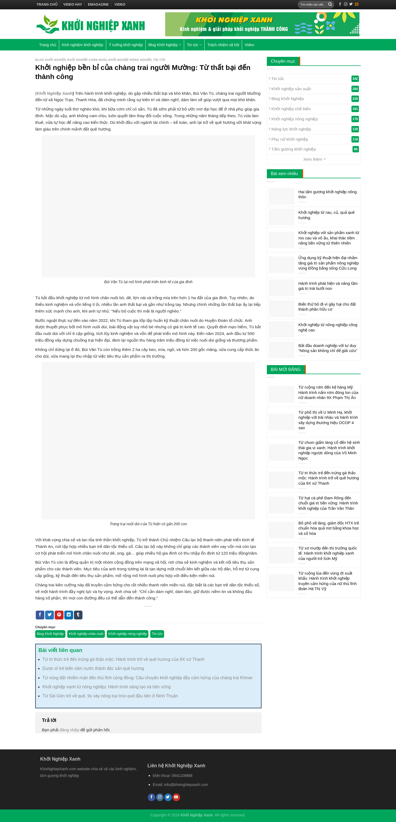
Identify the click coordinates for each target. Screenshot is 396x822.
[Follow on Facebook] (340, 4)
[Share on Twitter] (49, 615)
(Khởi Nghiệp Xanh (54, 93)
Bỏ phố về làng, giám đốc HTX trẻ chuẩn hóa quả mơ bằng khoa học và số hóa (328, 528)
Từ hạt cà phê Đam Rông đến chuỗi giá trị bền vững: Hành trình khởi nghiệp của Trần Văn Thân (328, 503)
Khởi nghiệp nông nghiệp (129, 59)
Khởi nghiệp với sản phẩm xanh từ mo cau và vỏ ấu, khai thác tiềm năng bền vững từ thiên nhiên (328, 237)
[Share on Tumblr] (78, 615)
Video (119, 4)
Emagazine (98, 4)
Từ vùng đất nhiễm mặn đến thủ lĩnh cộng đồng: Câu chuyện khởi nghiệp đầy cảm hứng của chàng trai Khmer (147, 677)
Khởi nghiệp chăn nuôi (86, 59)
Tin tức (194, 44)
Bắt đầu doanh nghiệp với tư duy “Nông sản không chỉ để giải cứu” (327, 348)
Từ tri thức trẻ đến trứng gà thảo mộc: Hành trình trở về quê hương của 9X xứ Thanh (123, 659)
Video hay (72, 4)
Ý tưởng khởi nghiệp (126, 45)
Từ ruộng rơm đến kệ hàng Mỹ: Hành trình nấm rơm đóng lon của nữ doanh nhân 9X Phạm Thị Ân (328, 392)
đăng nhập (69, 730)
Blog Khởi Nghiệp (164, 44)
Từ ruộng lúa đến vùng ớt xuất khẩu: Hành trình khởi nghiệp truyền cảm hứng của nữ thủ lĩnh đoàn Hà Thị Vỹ (327, 581)
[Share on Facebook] (40, 615)
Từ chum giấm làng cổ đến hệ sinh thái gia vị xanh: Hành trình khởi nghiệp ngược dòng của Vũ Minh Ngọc (329, 450)
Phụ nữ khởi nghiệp (314, 139)
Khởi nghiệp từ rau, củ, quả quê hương (326, 215)
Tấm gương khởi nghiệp (314, 149)
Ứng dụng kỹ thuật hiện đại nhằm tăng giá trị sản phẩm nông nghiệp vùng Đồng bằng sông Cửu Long (328, 262)
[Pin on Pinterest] (59, 615)
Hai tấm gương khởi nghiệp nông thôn (327, 194)
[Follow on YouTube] (176, 797)
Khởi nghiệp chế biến (314, 109)
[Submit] (330, 5)
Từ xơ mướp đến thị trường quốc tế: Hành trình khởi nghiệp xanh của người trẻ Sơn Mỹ (327, 553)
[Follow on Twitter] (351, 4)
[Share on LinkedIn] (68, 615)
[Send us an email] (356, 4)
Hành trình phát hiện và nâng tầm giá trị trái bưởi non (328, 286)
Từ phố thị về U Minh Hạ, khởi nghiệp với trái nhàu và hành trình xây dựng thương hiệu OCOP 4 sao (328, 420)
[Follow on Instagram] (345, 4)
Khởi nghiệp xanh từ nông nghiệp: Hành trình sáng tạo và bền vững (106, 687)
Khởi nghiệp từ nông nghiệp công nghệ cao (327, 327)
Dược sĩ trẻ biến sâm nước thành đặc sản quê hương (93, 668)
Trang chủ (47, 4)
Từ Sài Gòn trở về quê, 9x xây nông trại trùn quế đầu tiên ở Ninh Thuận (110, 696)
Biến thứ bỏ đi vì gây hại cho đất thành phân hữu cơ (327, 307)
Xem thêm (314, 158)
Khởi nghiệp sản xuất (314, 89)
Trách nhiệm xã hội (223, 45)
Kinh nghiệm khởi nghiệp (82, 45)
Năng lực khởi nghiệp (314, 129)
